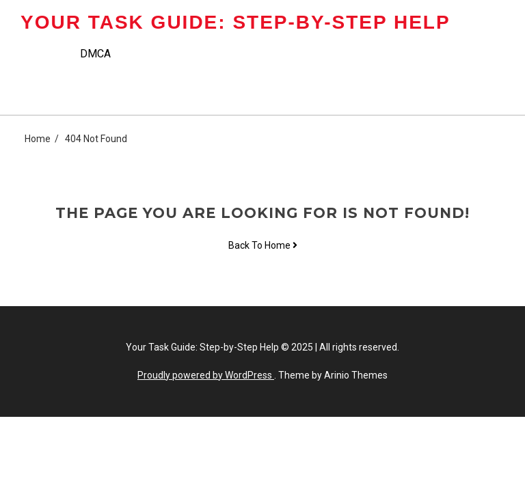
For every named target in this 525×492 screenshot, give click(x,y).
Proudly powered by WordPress (205, 375)
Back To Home (262, 245)
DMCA (95, 53)
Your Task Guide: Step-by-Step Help (235, 22)
